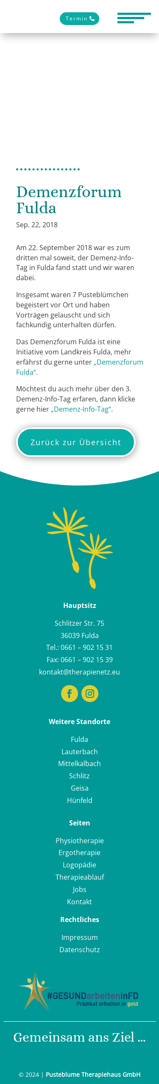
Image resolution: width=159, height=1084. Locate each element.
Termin (77, 18)
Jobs (79, 889)
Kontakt (79, 901)
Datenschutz (79, 949)
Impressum (79, 937)
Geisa (80, 788)
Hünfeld (79, 800)
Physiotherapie (80, 840)
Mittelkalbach (79, 763)
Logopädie (79, 864)
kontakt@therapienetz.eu (79, 672)
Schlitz (79, 775)
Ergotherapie (79, 852)
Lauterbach (79, 751)
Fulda (79, 739)
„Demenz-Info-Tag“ (81, 409)
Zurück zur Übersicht (76, 442)
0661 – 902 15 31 (87, 647)
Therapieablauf (80, 877)
